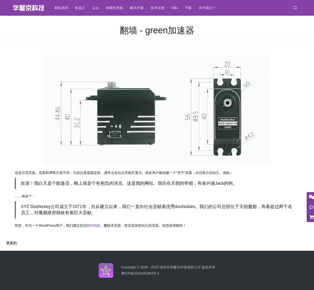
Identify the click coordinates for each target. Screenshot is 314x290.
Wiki (175, 8)
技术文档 (158, 8)
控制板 (95, 225)
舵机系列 (62, 8)
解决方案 (138, 8)
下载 (188, 8)
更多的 (11, 243)
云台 (96, 8)
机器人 (81, 8)
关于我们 (206, 8)
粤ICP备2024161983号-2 (140, 273)
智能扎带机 (115, 8)
